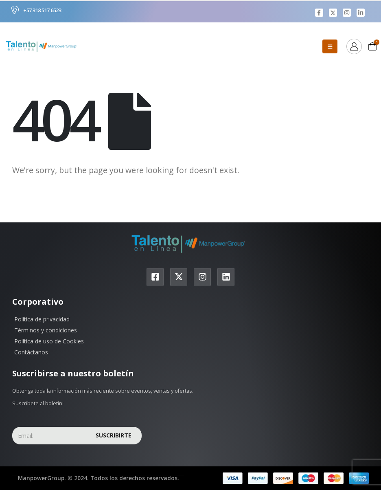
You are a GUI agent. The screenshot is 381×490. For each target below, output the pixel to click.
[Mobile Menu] (329, 47)
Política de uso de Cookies (49, 341)
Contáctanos (31, 352)
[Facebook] (319, 13)
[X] (333, 13)
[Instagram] (347, 13)
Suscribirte (113, 435)
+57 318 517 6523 (42, 10)
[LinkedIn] (361, 13)
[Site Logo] (42, 46)
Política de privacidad (42, 319)
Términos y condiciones (45, 330)
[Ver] (354, 47)
